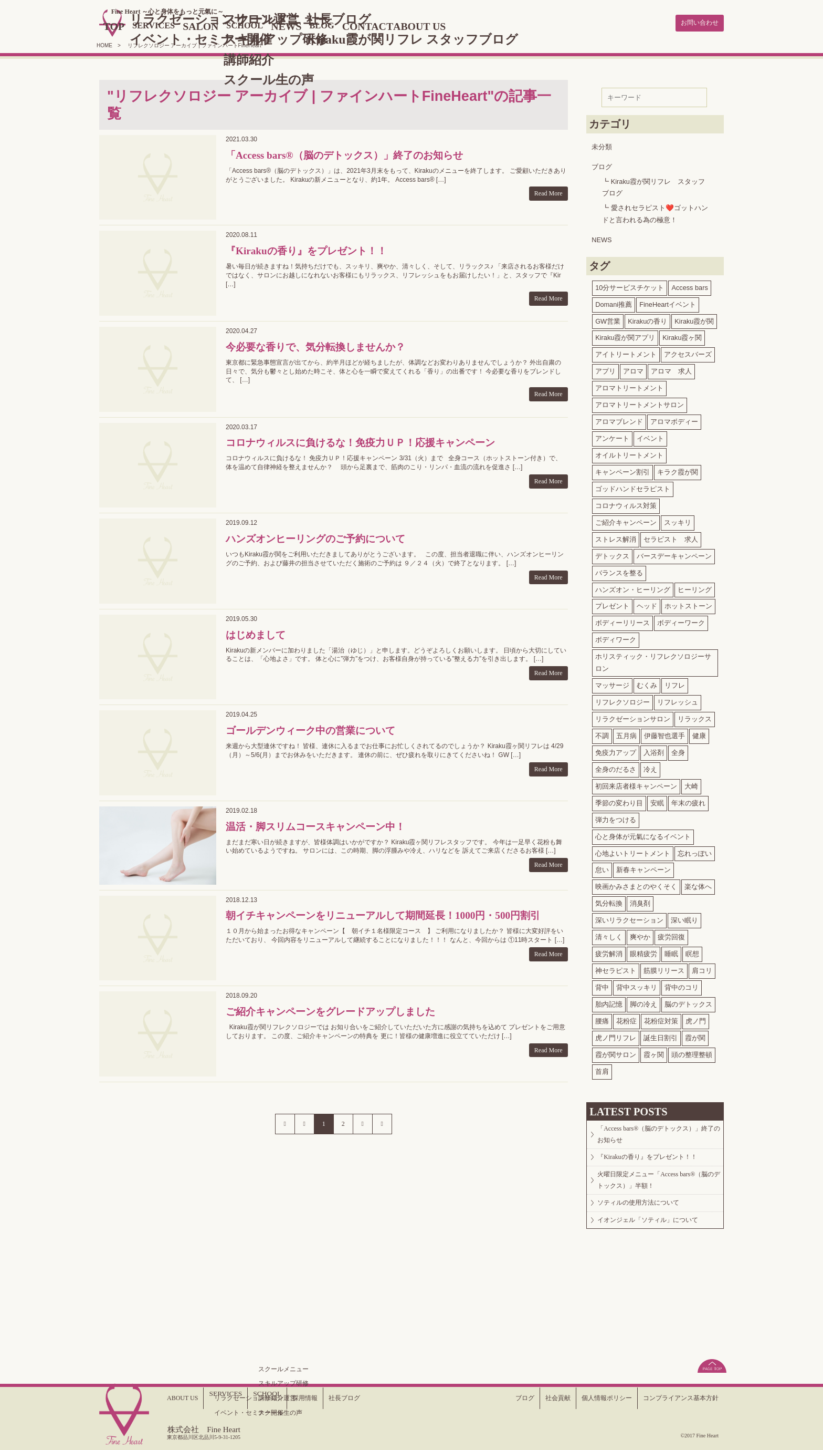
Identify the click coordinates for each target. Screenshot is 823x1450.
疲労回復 (671, 935)
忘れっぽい (695, 851)
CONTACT (427, 25)
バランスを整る (619, 571)
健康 (699, 734)
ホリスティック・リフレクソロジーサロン (653, 660)
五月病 (626, 734)
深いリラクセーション (629, 918)
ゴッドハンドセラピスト (632, 487)
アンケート (612, 436)
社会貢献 (535, 1398)
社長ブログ (355, 1398)
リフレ (674, 683)
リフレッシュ (677, 700)
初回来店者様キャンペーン (636, 784)
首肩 (602, 1069)
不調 (602, 734)
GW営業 (607, 319)
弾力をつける (615, 818)
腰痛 (602, 1019)
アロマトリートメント (629, 386)
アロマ (633, 369)
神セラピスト (615, 968)
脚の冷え (643, 1002)
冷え (650, 767)
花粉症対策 (661, 1019)
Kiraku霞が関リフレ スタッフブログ (653, 185)
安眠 (657, 801)
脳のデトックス (688, 1002)
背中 (602, 985)
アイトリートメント (626, 352)
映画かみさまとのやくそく (636, 884)
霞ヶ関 (653, 1053)
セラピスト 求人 (670, 537)
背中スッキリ (636, 985)
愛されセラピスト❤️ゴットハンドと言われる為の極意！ (655, 212)
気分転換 (608, 901)
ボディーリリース (622, 621)
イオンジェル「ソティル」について (657, 1246)
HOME (104, 43)
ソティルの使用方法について (647, 1223)
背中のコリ (681, 985)
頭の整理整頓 (691, 1053)
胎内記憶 (608, 1002)
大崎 (691, 784)
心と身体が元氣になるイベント (643, 834)
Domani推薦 (613, 302)
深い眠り (684, 918)
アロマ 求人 (671, 369)
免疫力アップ (615, 750)
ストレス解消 (615, 537)
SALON (241, 25)
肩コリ (702, 968)
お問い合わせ (695, 22)
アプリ (605, 369)
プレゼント (612, 604)
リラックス (695, 717)
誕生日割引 (660, 1036)
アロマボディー (674, 419)
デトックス (612, 554)
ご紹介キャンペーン (626, 520)
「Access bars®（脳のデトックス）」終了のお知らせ (658, 1135)
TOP (142, 25)
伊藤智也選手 (664, 734)
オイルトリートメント (629, 453)
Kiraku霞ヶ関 (682, 336)
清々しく (608, 935)
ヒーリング (695, 588)
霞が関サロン (615, 1053)
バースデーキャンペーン (674, 554)
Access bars (689, 285)
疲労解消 (608, 952)
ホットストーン (688, 604)
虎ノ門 (695, 1019)
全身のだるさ (615, 767)
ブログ (602, 165)
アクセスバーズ (688, 352)
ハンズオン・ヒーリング (632, 588)
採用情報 (311, 1398)
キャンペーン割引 (622, 470)
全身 (678, 750)
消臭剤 (640, 901)
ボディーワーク (681, 621)
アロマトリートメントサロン (639, 403)
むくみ (647, 683)
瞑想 (692, 952)
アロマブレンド (619, 419)
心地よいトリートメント (632, 851)
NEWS (337, 25)
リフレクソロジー (622, 700)
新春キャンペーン (643, 868)
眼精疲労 (643, 952)
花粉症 (626, 1019)
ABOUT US (487, 25)
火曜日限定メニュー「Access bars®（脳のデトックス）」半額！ (655, 1194)
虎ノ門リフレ (615, 1036)
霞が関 (695, 1036)
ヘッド (647, 604)
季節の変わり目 (619, 801)
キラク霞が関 (677, 470)
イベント (650, 436)
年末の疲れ (688, 801)
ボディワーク (615, 637)
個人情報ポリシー (590, 1398)
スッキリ (677, 520)
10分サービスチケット (629, 285)
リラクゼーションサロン (632, 717)
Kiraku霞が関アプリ (625, 336)
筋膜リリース (663, 968)
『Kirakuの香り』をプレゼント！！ (656, 1164)
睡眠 (671, 952)
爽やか (640, 935)
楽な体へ (698, 884)
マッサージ (612, 683)
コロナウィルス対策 (626, 504)
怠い (602, 868)
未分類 (602, 145)
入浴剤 (653, 750)
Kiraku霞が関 (694, 319)
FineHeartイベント (667, 302)
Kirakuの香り (647, 319)
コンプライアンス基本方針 (674, 1398)
